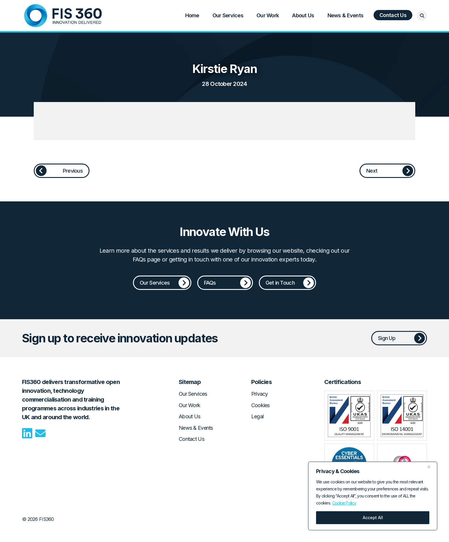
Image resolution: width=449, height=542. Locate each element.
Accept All (373, 517)
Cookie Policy (344, 502)
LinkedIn (27, 433)
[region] (372, 496)
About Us (303, 15)
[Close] (431, 466)
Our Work (267, 15)
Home (63, 15)
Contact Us (392, 15)
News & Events (346, 15)
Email (40, 433)
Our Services (227, 15)
